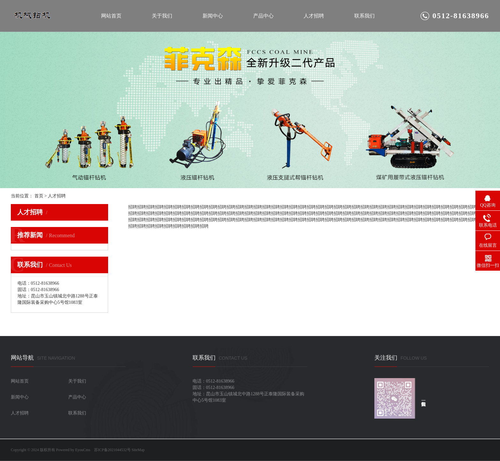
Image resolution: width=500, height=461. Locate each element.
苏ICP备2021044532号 (112, 450)
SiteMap (138, 450)
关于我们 (162, 15)
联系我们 (364, 15)
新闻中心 (212, 15)
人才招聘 (314, 15)
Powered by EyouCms (72, 450)
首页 (38, 196)
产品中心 (263, 15)
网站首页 (111, 15)
